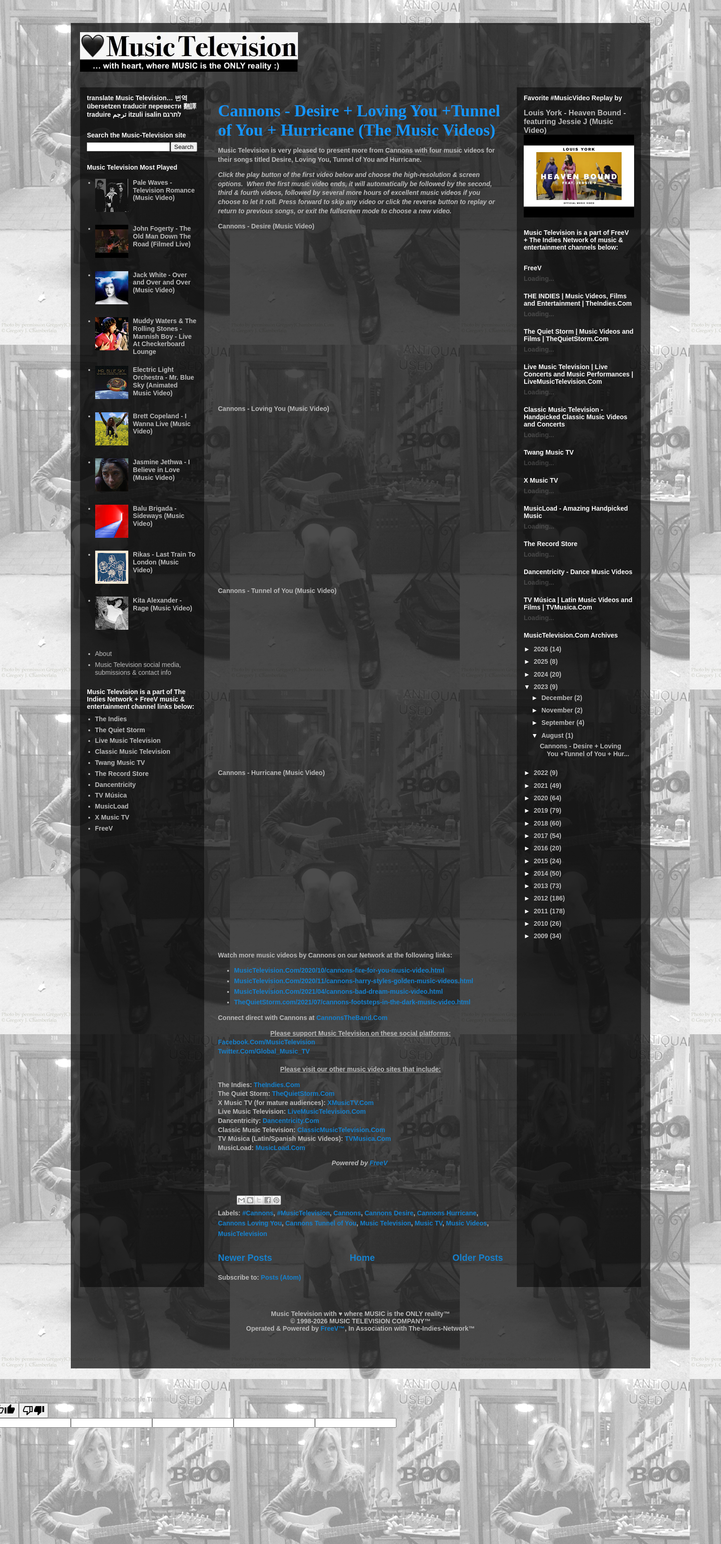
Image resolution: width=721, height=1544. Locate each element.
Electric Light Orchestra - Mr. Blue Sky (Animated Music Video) (163, 381)
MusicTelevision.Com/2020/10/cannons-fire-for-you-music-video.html (339, 970)
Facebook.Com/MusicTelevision (266, 1042)
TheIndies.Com (277, 1084)
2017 (542, 835)
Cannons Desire (389, 1213)
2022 (542, 772)
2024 (542, 674)
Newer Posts (245, 1258)
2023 (542, 686)
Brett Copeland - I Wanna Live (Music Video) (162, 423)
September (558, 722)
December (557, 697)
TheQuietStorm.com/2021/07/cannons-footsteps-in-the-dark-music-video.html (352, 1002)
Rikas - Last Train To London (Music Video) (164, 562)
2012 (542, 898)
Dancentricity (115, 784)
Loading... (539, 278)
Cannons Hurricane (446, 1213)
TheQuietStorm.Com (303, 1093)
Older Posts (477, 1258)
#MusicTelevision (303, 1213)
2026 (542, 649)
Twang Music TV (120, 762)
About (103, 653)
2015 (542, 861)
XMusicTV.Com (350, 1102)
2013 (542, 885)
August (553, 735)
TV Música (111, 795)
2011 (542, 911)
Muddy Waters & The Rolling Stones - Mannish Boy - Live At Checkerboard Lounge (164, 336)
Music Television (385, 1223)
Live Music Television (128, 740)
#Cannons (258, 1213)
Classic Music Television (133, 751)
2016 (542, 848)
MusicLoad (112, 806)
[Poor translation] (33, 1410)
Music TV (428, 1223)
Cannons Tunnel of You (320, 1223)
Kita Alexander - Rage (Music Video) (162, 604)
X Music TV (112, 817)
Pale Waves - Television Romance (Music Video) (164, 190)
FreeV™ (332, 1328)
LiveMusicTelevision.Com (326, 1111)
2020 (542, 798)
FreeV (379, 1163)
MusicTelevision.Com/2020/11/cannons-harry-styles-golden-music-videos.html (353, 981)
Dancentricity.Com (291, 1120)
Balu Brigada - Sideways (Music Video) (158, 516)
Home (362, 1258)
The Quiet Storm (120, 730)
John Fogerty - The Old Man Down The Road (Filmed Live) (162, 236)
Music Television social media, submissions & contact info (138, 668)
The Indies (111, 719)
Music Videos (466, 1223)
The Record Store (122, 773)
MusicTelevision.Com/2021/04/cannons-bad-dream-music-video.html (338, 991)
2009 (542, 936)
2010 (542, 923)
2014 (542, 873)
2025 (542, 661)
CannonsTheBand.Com (352, 1017)
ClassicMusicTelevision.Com (341, 1130)
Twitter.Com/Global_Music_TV (264, 1051)
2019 (542, 810)
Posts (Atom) (281, 1277)
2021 (542, 785)
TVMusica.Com (368, 1138)
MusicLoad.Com (280, 1147)
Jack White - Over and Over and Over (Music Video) (161, 282)
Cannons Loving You (250, 1223)
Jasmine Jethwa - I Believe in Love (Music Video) (161, 469)
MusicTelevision (242, 1233)
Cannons (347, 1213)
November (557, 710)
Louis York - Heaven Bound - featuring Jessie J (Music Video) (575, 121)
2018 (542, 823)
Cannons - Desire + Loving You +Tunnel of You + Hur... (584, 750)
